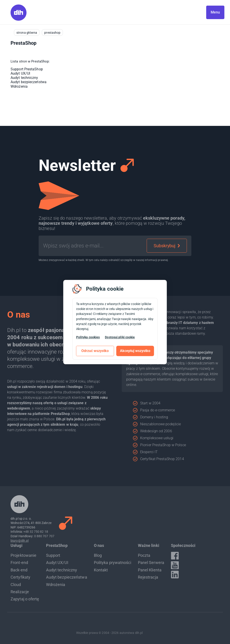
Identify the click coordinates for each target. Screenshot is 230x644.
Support (53, 555)
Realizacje (20, 591)
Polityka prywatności (112, 562)
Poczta (144, 555)
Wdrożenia (19, 86)
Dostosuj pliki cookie (120, 337)
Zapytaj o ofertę (25, 599)
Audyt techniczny (24, 78)
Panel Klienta (149, 570)
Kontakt (101, 570)
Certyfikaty (20, 577)
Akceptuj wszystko (135, 351)
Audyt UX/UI (20, 73)
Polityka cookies (88, 337)
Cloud (16, 584)
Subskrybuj (167, 245)
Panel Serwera (151, 562)
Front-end (19, 562)
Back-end (19, 570)
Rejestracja (148, 577)
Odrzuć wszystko (95, 351)
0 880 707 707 (44, 536)
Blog (98, 555)
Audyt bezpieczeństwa (28, 82)
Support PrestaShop (27, 69)
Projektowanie (23, 555)
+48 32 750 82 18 (35, 531)
